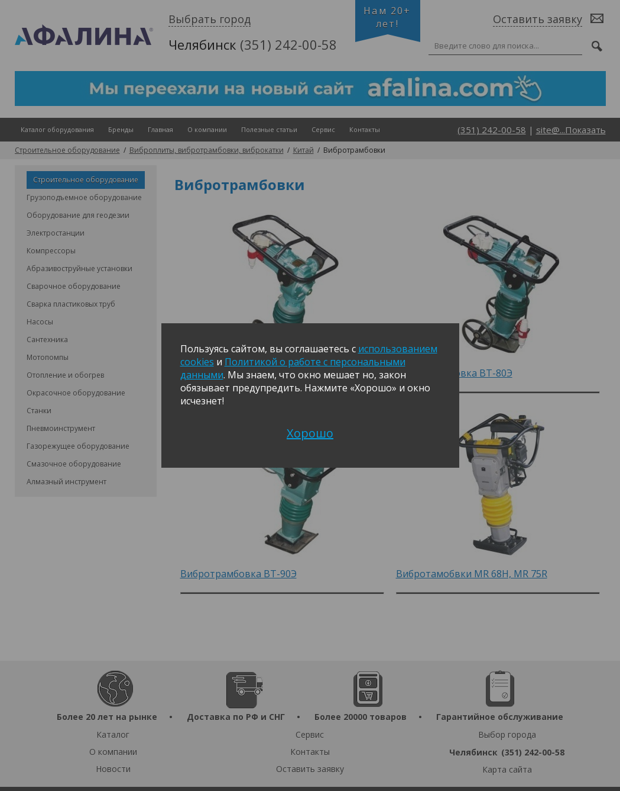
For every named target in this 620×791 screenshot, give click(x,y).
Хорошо (310, 433)
